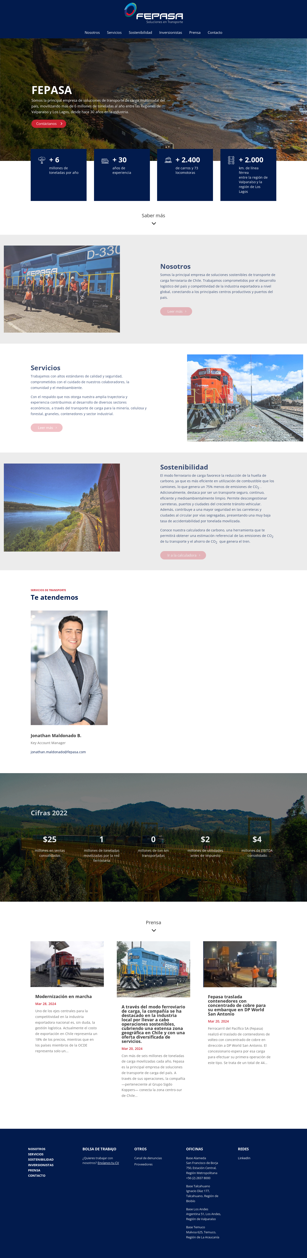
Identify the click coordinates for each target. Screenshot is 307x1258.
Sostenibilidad (140, 33)
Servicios (114, 33)
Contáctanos (46, 124)
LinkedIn (244, 1158)
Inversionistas (170, 33)
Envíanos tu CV (108, 1163)
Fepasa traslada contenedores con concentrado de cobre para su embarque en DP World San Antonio (237, 1005)
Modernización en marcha (63, 996)
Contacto (215, 33)
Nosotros (92, 33)
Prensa (195, 33)
